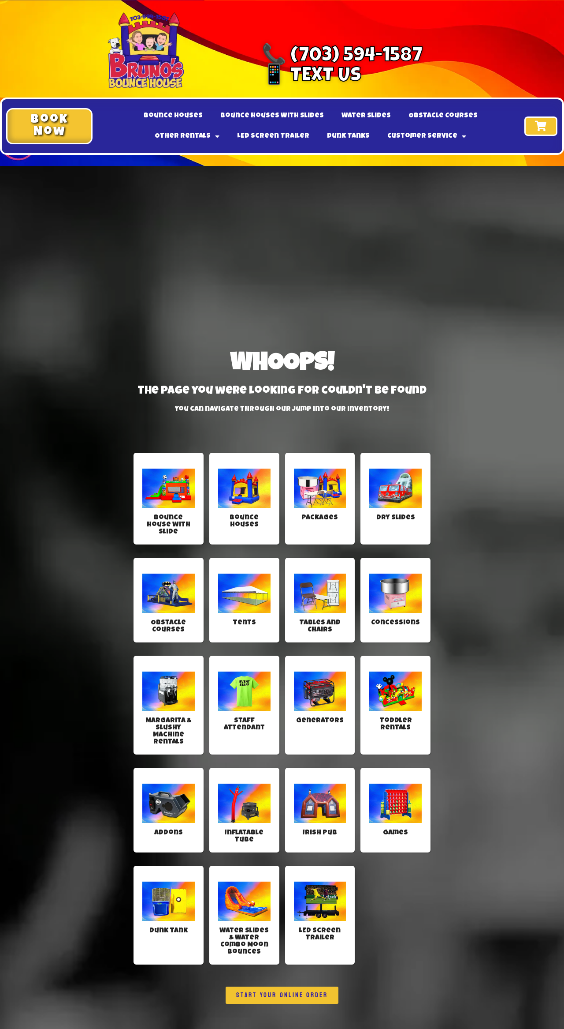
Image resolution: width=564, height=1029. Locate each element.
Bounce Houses (173, 116)
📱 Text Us (311, 76)
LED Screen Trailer (273, 136)
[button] (49, 126)
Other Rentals (187, 136)
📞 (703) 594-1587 (342, 57)
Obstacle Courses (443, 116)
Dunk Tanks (348, 136)
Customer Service (426, 136)
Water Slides (366, 116)
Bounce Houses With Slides (272, 116)
